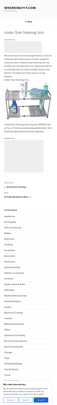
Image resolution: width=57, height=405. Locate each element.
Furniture (8, 278)
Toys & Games (11, 369)
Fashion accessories (14, 273)
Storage (8, 352)
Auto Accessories (12, 227)
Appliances (9, 216)
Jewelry (8, 307)
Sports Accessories (13, 346)
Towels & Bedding (13, 363)
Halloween (9, 290)
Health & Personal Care (15, 295)
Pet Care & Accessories (15, 341)
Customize (11, 400)
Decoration (9, 256)
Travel (7, 375)
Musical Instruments (14, 324)
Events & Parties (12, 267)
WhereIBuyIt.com (20, 8)
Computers (9, 250)
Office (7, 329)
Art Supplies (10, 222)
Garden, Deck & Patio (14, 284)
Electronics (9, 261)
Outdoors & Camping (14, 335)
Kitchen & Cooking (13, 312)
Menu (28, 22)
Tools (6, 358)
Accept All (41, 400)
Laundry (8, 318)
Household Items (12, 301)
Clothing (8, 244)
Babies (7, 233)
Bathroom (9, 239)
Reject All (25, 400)
